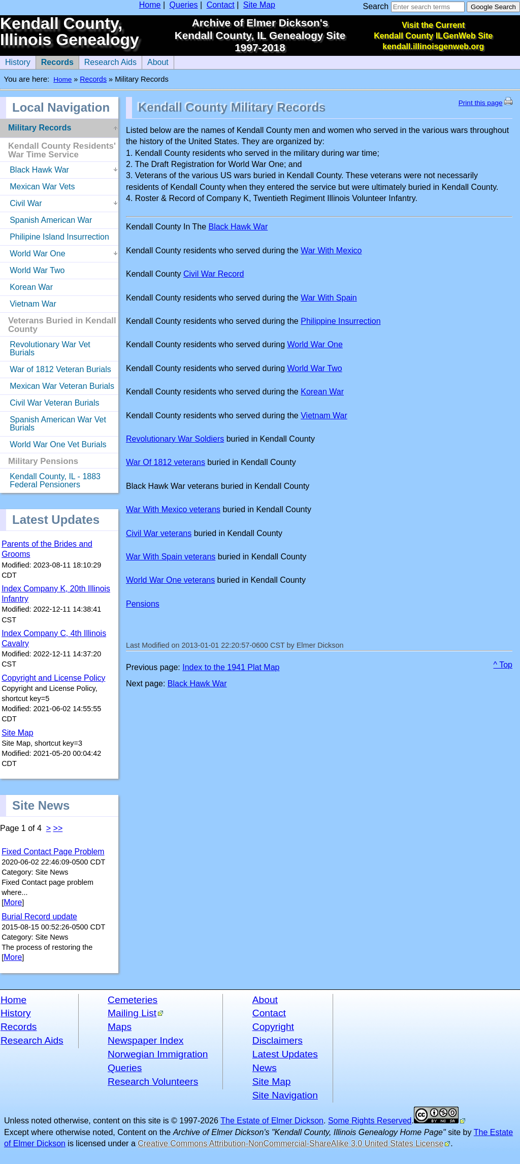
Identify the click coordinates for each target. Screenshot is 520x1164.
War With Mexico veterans (173, 509)
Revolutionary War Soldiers (175, 439)
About (155, 61)
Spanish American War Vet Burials (53, 422)
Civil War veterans (158, 533)
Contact (221, 5)
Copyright (273, 1026)
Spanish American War (46, 218)
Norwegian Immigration (158, 1054)
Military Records (39, 127)
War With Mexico (331, 250)
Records (55, 61)
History (16, 1013)
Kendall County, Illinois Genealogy (69, 32)
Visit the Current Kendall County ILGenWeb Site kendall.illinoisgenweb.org (433, 36)
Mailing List (132, 1013)
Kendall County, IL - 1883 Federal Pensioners (50, 479)
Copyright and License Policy (53, 678)
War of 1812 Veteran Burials (55, 367)
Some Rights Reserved (370, 1120)
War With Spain (329, 297)
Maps (120, 1026)
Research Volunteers (153, 1081)
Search (375, 6)
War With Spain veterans (170, 556)
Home (150, 5)
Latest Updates (285, 1054)
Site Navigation (285, 1095)
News (264, 1067)
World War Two (314, 368)
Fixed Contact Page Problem (53, 851)
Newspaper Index (145, 1040)
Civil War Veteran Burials (50, 401)
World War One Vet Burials (53, 443)
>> (58, 828)
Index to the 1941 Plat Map (230, 667)
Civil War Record (213, 274)
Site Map (259, 5)
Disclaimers (277, 1040)
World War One (315, 344)
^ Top (503, 664)
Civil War (21, 201)
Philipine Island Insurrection (54, 235)
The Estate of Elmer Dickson (271, 1120)
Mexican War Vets (37, 185)
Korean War (322, 391)
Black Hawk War (238, 226)
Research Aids (108, 61)
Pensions (142, 604)
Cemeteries (132, 999)
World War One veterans (170, 580)
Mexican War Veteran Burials (57, 384)
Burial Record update (39, 916)
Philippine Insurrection (340, 321)
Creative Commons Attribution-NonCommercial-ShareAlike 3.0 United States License (290, 1143)
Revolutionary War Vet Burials (45, 347)
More (13, 902)
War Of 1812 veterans (165, 462)
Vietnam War (324, 415)
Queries (184, 5)
